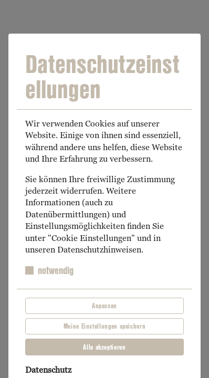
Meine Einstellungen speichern (105, 326)
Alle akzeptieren (104, 347)
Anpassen (104, 305)
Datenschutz (48, 369)
